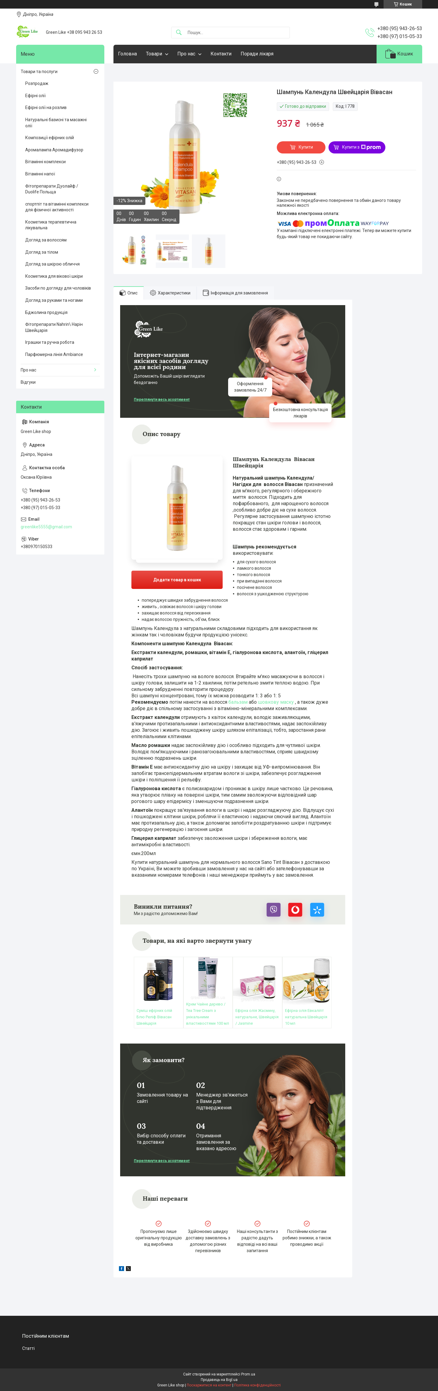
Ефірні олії (35, 95)
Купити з (361, 147)
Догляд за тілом (41, 252)
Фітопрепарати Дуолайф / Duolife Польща (51, 189)
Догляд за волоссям (46, 240)
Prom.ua (248, 1374)
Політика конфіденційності (257, 1385)
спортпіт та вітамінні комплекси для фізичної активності (57, 207)
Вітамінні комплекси (45, 161)
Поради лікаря (257, 54)
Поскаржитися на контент (209, 1385)
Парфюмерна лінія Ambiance (54, 354)
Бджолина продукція (46, 312)
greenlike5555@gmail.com (46, 526)
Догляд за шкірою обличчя (52, 264)
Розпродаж (36, 83)
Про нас (186, 54)
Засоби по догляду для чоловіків (58, 288)
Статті (28, 1348)
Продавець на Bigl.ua (219, 1380)
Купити (306, 147)
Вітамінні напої (40, 173)
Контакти (220, 54)
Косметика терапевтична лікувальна (50, 225)
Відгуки (28, 382)
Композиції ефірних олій (49, 137)
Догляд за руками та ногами (54, 300)
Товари (154, 54)
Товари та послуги (39, 71)
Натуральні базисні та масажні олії (56, 122)
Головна (127, 54)
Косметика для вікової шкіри (54, 276)
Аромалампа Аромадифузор (54, 149)
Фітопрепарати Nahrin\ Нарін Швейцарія (54, 327)
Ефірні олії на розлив (46, 107)
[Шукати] (179, 32)
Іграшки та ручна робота (49, 342)
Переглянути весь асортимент (162, 399)
